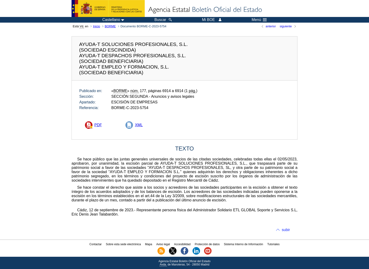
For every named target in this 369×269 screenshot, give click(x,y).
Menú (259, 20)
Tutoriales (273, 244)
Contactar (95, 244)
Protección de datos (207, 244)
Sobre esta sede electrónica (123, 244)
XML (139, 125)
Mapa (148, 244)
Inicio (96, 26)
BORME (110, 26)
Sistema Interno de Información (243, 244)
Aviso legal (163, 244)
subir (286, 230)
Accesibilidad (182, 244)
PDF (98, 125)
